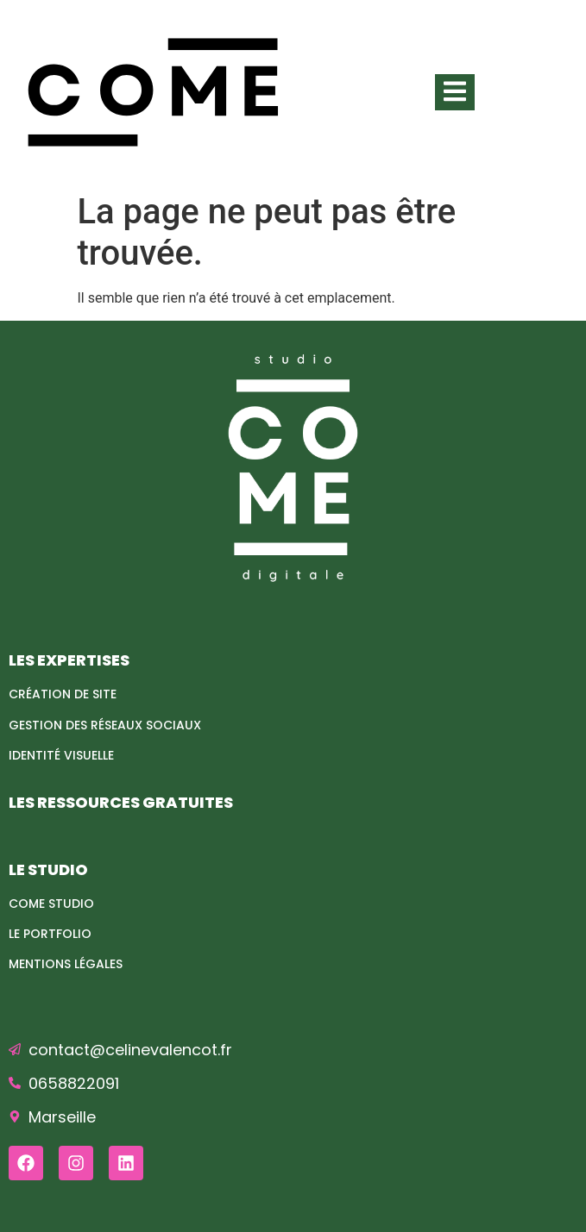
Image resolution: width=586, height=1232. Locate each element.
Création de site (63, 694)
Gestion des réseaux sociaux (105, 725)
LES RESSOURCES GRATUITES (121, 802)
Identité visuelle (61, 755)
